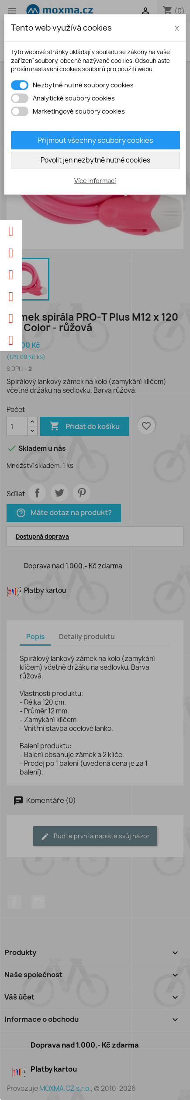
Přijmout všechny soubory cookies (95, 140)
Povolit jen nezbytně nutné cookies (95, 160)
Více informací (95, 180)
